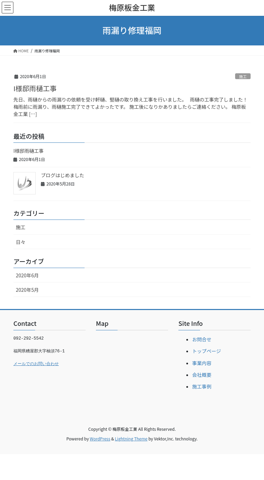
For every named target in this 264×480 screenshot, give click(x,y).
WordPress (100, 438)
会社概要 (201, 374)
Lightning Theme (131, 438)
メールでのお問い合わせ (36, 364)
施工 (242, 76)
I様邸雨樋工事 (35, 88)
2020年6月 (27, 275)
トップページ (206, 351)
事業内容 (201, 363)
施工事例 (201, 386)
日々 (20, 241)
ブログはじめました (62, 175)
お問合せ (201, 339)
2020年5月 (27, 289)
